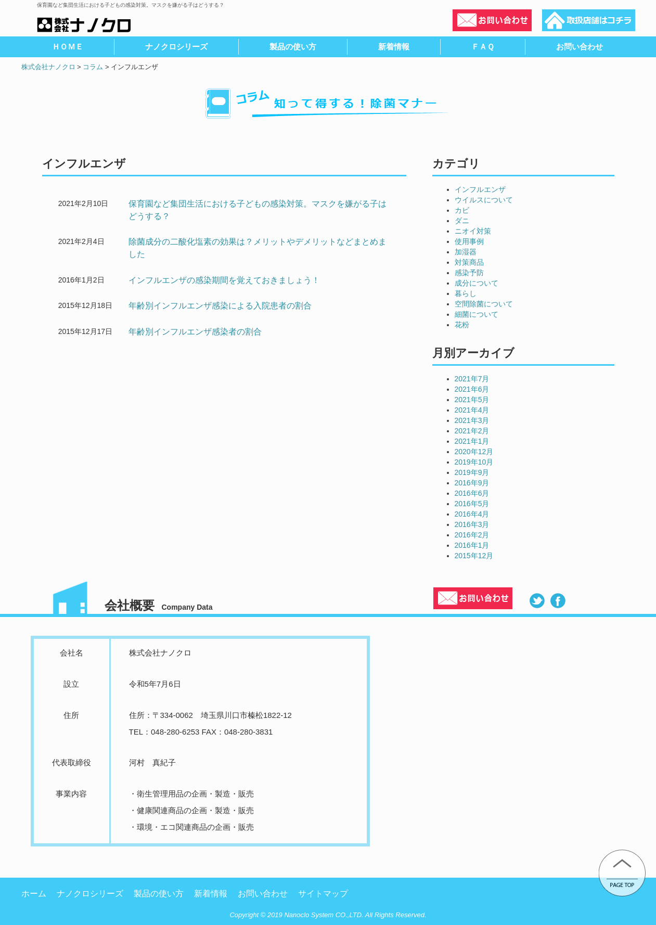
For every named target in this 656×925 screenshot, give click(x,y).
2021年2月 (472, 431)
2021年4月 (472, 410)
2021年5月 (472, 399)
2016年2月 (472, 535)
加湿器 (466, 252)
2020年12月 (474, 451)
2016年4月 (472, 514)
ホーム (33, 893)
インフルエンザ (480, 189)
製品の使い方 (159, 893)
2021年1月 (472, 441)
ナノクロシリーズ (90, 893)
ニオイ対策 (473, 231)
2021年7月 (472, 379)
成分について (476, 283)
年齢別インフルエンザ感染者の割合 (195, 331)
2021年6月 (472, 389)
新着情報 (210, 893)
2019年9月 (472, 472)
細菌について (476, 314)
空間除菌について (484, 304)
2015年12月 (474, 555)
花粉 (462, 324)
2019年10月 (474, 462)
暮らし (466, 293)
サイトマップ (323, 893)
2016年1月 (472, 545)
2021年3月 (472, 420)
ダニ (462, 220)
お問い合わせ (263, 893)
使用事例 (469, 241)
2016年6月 (472, 493)
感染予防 (469, 272)
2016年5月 (472, 503)
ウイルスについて (484, 200)
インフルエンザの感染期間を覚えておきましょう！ (224, 280)
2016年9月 (472, 483)
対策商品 (469, 262)
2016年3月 (472, 524)
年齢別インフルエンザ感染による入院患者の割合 (220, 305)
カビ (462, 210)
